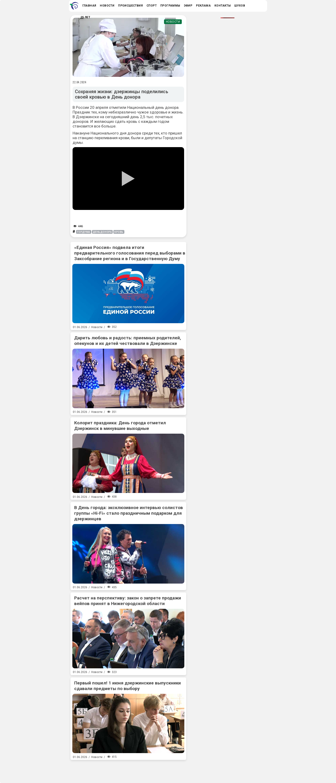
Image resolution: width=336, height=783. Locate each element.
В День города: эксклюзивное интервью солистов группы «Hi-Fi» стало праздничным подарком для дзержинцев (128, 513)
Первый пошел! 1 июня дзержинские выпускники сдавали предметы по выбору (127, 685)
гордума (83, 232)
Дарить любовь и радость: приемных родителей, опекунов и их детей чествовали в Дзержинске (127, 340)
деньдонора (102, 232)
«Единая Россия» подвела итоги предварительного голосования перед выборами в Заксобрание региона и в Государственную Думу (129, 253)
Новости (173, 21)
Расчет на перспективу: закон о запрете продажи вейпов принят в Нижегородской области (127, 600)
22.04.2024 (80, 82)
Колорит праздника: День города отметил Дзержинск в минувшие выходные (120, 425)
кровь (118, 232)
